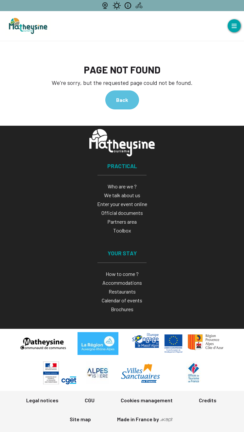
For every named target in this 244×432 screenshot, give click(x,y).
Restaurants (122, 291)
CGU (90, 400)
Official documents (122, 213)
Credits (208, 400)
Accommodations (122, 283)
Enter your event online (122, 204)
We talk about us (122, 195)
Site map (80, 419)
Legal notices (42, 400)
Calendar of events (122, 300)
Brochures (122, 309)
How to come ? (122, 274)
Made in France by (145, 419)
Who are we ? (122, 186)
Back (122, 100)
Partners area (122, 221)
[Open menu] (234, 25)
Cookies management (147, 400)
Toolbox (122, 230)
